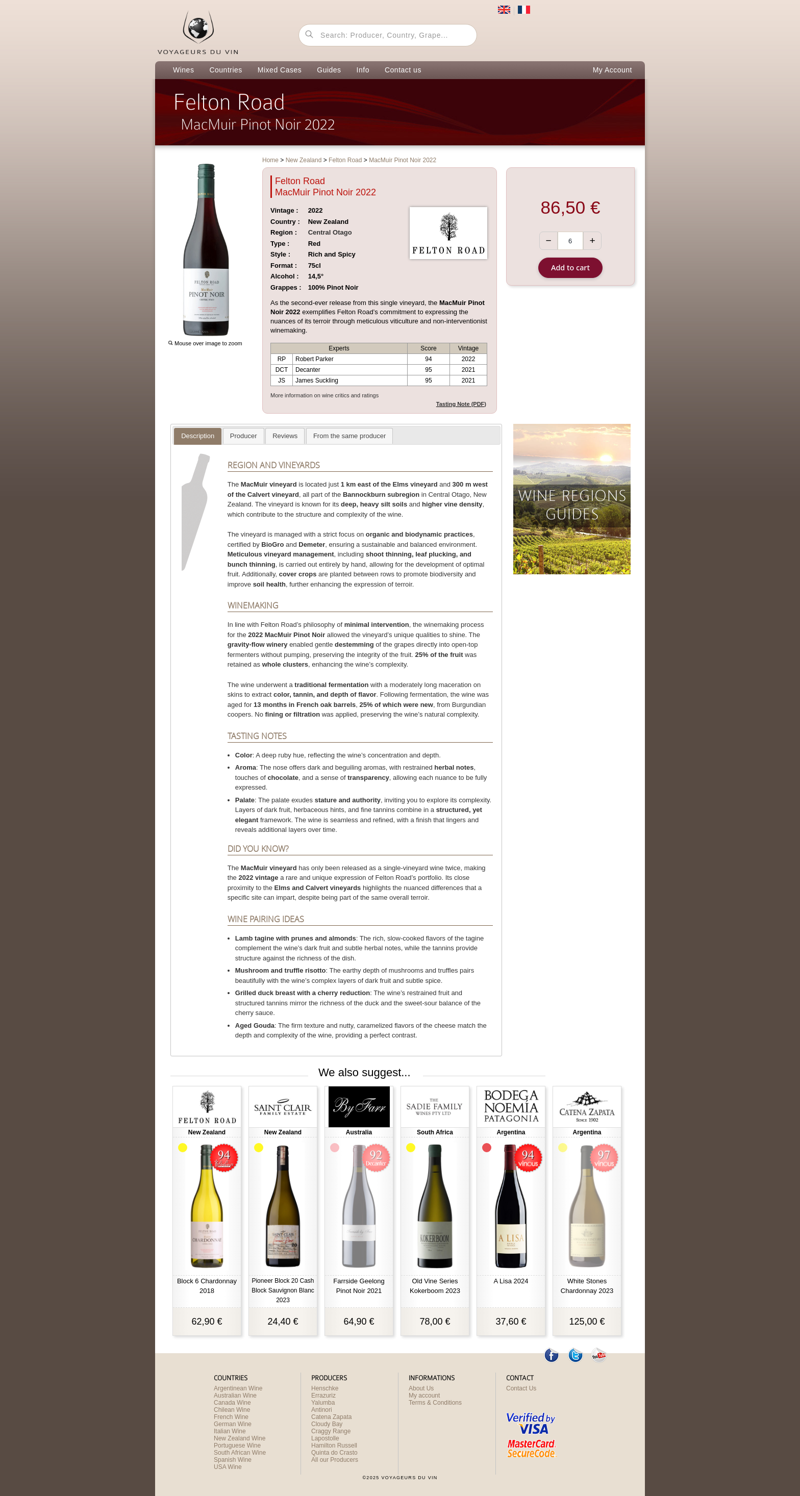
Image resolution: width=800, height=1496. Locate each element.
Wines (183, 70)
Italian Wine (230, 1431)
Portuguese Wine (237, 1445)
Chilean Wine (232, 1409)
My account (424, 1395)
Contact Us (521, 1388)
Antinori (321, 1409)
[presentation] (197, 436)
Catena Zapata (331, 1417)
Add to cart (570, 267)
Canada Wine (232, 1402)
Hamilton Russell (334, 1445)
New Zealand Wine (239, 1438)
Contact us (403, 70)
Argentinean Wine (238, 1388)
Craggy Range (331, 1431)
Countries (225, 70)
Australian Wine (235, 1395)
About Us (421, 1388)
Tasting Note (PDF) (461, 404)
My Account (612, 70)
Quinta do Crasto (334, 1452)
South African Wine (240, 1452)
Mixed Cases (280, 70)
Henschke (324, 1388)
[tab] (197, 436)
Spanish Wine (233, 1459)
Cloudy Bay (326, 1424)
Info (363, 70)
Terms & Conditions (435, 1402)
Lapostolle (325, 1438)
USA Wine (228, 1466)
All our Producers (334, 1459)
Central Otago (330, 232)
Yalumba (323, 1402)
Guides (329, 70)
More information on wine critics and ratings (324, 395)
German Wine (233, 1424)
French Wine (231, 1417)
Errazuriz (323, 1395)
